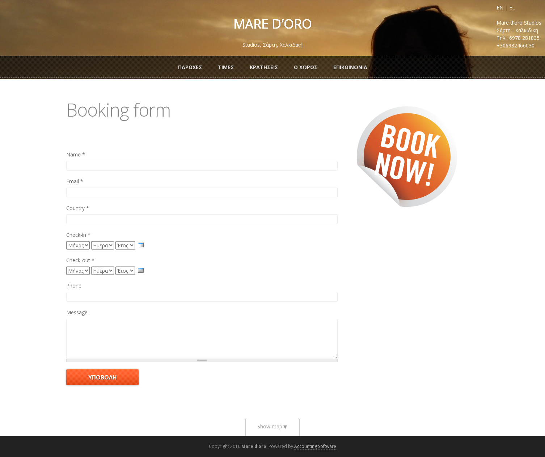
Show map (269, 426)
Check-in (78, 234)
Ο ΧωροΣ (305, 67)
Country (77, 208)
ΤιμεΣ (226, 67)
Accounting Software (315, 446)
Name (75, 154)
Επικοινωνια (350, 67)
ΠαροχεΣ (190, 67)
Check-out (80, 260)
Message (77, 312)
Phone (73, 285)
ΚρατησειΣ (264, 67)
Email (74, 181)
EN (500, 7)
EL (512, 7)
